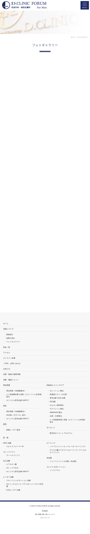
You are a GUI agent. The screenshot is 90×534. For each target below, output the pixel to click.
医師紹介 (9, 334)
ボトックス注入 (12, 468)
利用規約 (45, 511)
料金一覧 (6, 347)
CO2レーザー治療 (13, 490)
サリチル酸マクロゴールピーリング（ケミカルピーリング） (68, 451)
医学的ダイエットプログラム (61, 433)
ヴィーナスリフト (13, 455)
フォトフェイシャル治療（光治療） (64, 461)
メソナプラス (55, 470)
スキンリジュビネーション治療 (18, 480)
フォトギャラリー (13, 342)
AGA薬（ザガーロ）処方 (16, 415)
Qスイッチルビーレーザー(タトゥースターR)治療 (24, 485)
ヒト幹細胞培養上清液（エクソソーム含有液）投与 (24, 395)
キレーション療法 (57, 391)
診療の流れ (10, 338)
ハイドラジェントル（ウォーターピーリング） (68, 446)
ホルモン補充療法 (57, 405)
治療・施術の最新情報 (12, 374)
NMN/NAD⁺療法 (56, 412)
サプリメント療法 (57, 409)
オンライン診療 (9, 358)
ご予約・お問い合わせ (12, 363)
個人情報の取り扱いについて (45, 514)
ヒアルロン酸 (11, 464)
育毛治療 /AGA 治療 (57, 398)
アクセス (6, 353)
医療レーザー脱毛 (13, 430)
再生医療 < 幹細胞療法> (15, 391)
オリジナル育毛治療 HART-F (17, 400)
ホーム (5, 323)
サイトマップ (45, 518)
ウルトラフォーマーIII (15, 446)
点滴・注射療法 (56, 416)
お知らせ (6, 369)
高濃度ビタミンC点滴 (58, 394)
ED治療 (53, 401)
